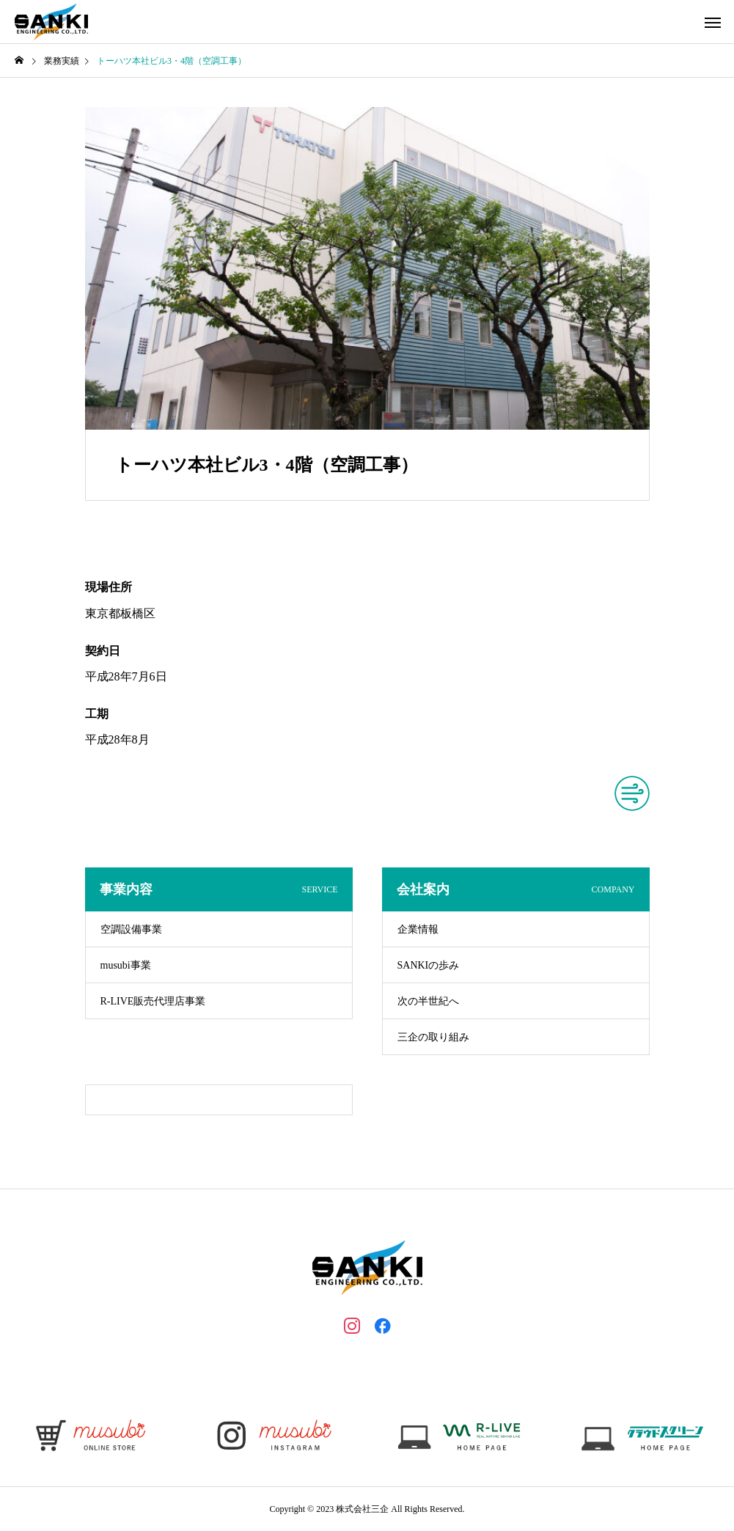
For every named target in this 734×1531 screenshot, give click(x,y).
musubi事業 (125, 965)
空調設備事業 (131, 929)
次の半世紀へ (428, 1001)
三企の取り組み (433, 1037)
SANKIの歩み (428, 965)
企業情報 (417, 929)
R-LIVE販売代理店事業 (153, 1001)
